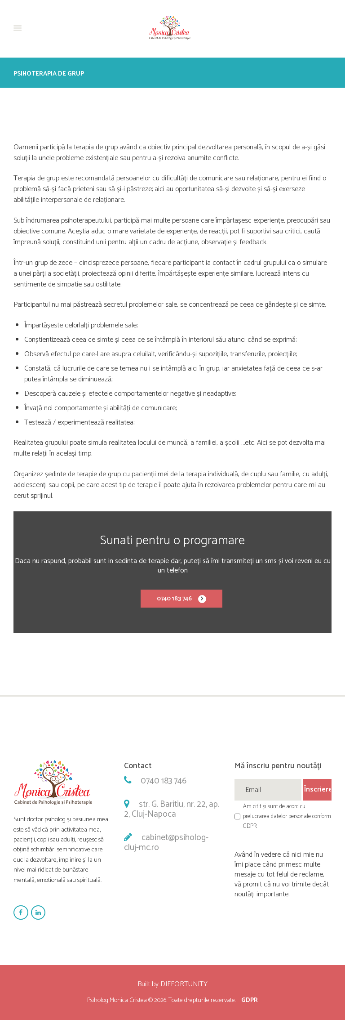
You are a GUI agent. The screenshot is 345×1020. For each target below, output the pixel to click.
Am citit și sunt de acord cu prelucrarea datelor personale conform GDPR (287, 816)
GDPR (249, 1000)
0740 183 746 (174, 599)
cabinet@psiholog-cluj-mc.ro (166, 842)
